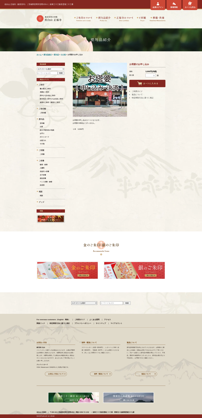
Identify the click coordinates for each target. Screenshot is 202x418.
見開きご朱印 (44, 92)
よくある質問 (94, 320)
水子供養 (43, 175)
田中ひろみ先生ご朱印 (47, 95)
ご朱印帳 (43, 113)
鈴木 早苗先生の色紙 (47, 130)
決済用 (42, 185)
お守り (42, 133)
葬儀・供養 (157, 19)
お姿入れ (43, 140)
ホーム (39, 55)
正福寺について (123, 19)
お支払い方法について (56, 374)
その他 (63, 55)
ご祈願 (141, 19)
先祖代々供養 (44, 171)
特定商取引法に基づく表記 (142, 98)
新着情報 (174, 7)
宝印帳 (42, 123)
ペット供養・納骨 (46, 182)
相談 (41, 195)
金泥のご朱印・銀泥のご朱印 (50, 102)
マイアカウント (116, 323)
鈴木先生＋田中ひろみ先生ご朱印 (51, 99)
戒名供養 (43, 178)
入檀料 (42, 168)
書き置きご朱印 (45, 89)
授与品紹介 (103, 19)
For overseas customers (46, 320)
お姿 (41, 127)
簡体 (66, 320)
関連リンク (41, 323)
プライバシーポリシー (82, 323)
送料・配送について (101, 374)
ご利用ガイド (137, 91)
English (60, 320)
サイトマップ (101, 323)
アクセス (107, 320)
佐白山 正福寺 (41, 412)
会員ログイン (158, 7)
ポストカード (44, 137)
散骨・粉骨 (44, 165)
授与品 (56, 55)
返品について (137, 94)
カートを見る (190, 7)
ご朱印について (83, 19)
